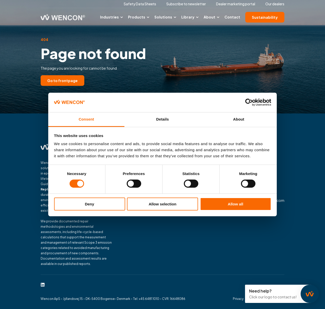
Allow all (235, 204)
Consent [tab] (86, 119)
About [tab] (238, 119)
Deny (89, 204)
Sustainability (265, 17)
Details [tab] (162, 119)
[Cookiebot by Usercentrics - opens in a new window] (249, 102)
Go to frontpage (62, 80)
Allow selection (162, 204)
